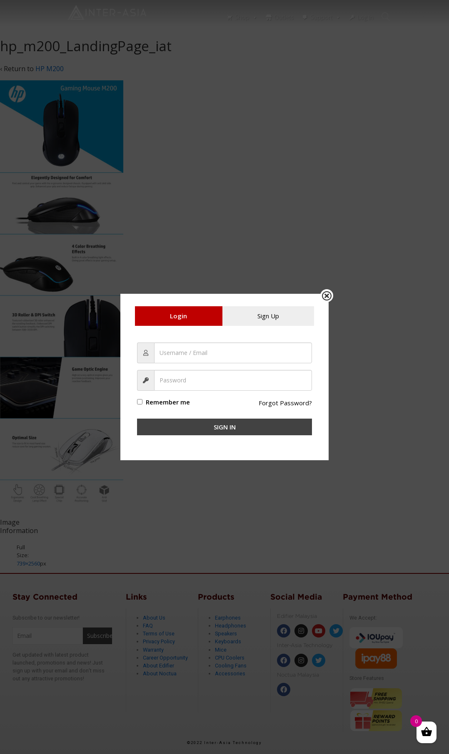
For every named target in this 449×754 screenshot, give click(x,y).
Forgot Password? (284, 402)
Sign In (225, 427)
